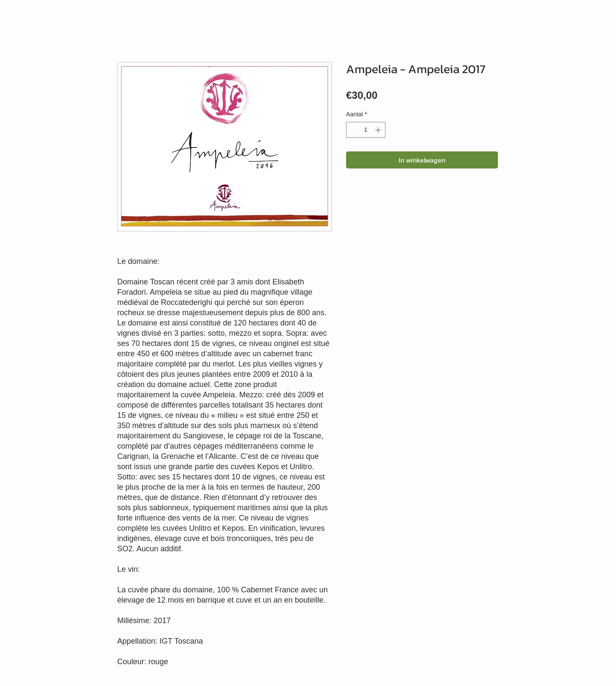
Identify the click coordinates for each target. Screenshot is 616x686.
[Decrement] (352, 129)
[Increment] (378, 129)
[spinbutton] (365, 129)
